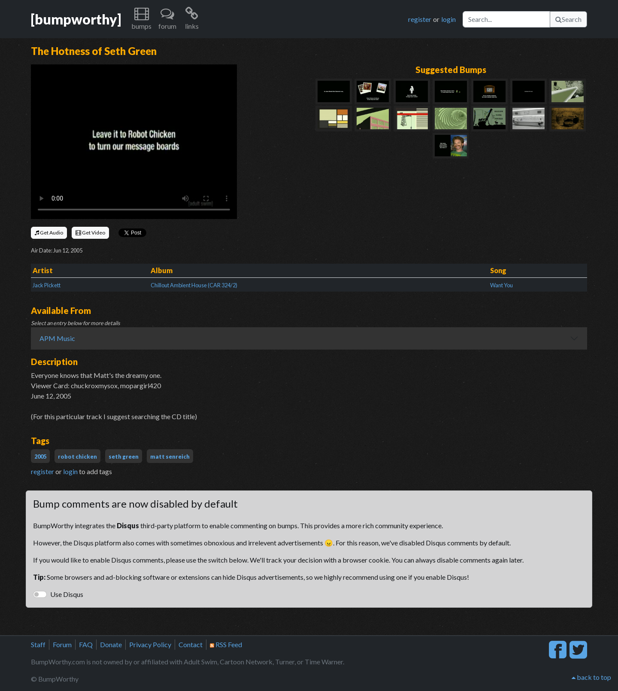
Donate (111, 644)
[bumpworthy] (76, 19)
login (448, 19)
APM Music (57, 338)
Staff (38, 644)
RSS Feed (226, 644)
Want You (501, 285)
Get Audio (49, 232)
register (419, 19)
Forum (62, 644)
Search (568, 19)
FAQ (86, 644)
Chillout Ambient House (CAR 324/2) (194, 285)
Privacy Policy (150, 644)
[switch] (40, 594)
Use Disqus (66, 594)
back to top (591, 677)
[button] (141, 19)
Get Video (90, 232)
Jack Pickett (47, 285)
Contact (191, 644)
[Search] (506, 19)
